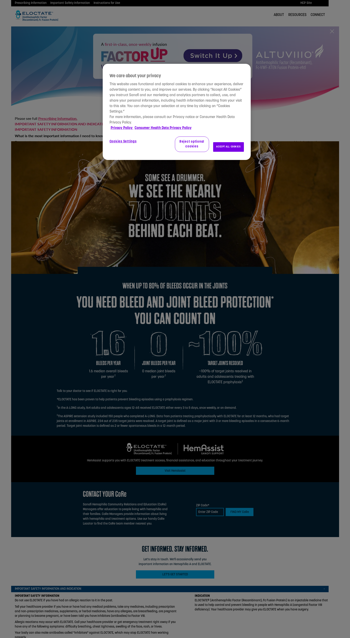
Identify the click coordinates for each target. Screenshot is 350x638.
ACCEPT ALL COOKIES (228, 146)
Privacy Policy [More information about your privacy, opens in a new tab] (122, 128)
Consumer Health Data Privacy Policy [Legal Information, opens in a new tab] (163, 128)
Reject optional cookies (191, 144)
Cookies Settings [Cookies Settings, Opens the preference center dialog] (123, 141)
